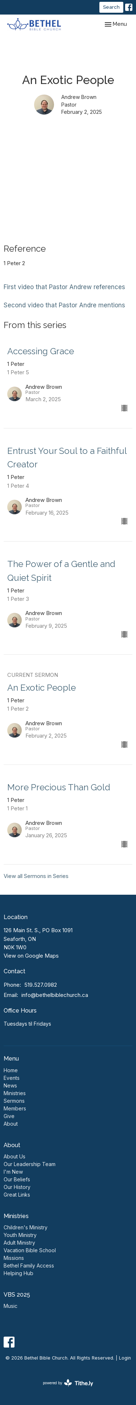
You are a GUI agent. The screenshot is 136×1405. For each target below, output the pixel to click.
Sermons (14, 1101)
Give (9, 1116)
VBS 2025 (17, 1294)
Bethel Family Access (29, 1265)
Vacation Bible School (30, 1250)
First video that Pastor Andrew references (64, 287)
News (10, 1085)
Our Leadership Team (29, 1164)
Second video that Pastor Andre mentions (64, 305)
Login (125, 1358)
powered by (68, 1383)
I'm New (13, 1172)
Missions (14, 1258)
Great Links (17, 1195)
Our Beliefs (17, 1179)
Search (111, 7)
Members (15, 1108)
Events (12, 1078)
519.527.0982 (40, 984)
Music (10, 1306)
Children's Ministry (26, 1227)
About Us (14, 1156)
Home (11, 1070)
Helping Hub (18, 1273)
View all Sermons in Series (36, 876)
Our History (17, 1187)
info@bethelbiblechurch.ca (54, 994)
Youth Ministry (20, 1235)
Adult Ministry (19, 1243)
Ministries (15, 1093)
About (11, 1124)
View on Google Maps (31, 955)
